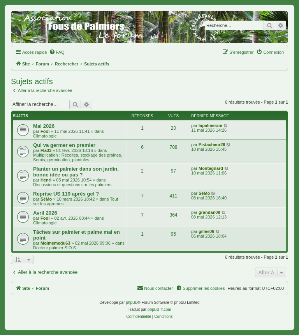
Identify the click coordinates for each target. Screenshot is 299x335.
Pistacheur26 (212, 144)
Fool (44, 131)
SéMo (46, 199)
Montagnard (211, 168)
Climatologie (45, 136)
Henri (45, 180)
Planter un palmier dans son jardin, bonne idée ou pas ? (76, 172)
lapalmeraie (210, 125)
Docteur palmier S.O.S (54, 247)
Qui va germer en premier (64, 145)
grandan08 (209, 212)
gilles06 (206, 231)
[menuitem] (57, 52)
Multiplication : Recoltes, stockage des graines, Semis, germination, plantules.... (77, 157)
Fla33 (45, 150)
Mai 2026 (44, 126)
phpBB (131, 302)
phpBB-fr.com (159, 309)
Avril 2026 (45, 213)
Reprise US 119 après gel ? (66, 194)
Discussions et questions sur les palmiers (72, 184)
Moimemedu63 (55, 243)
